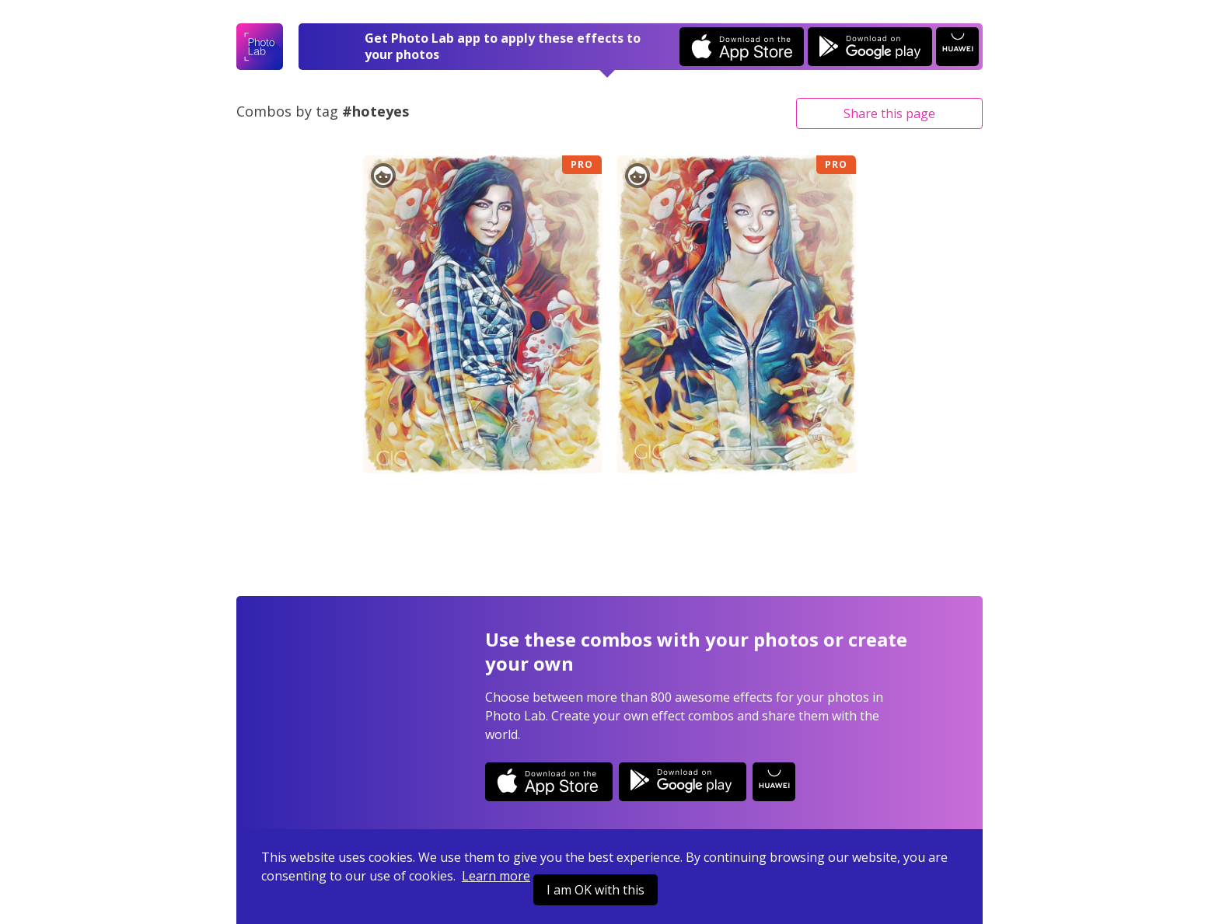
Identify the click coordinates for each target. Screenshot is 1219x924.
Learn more (496, 875)
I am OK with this (595, 889)
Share (889, 113)
